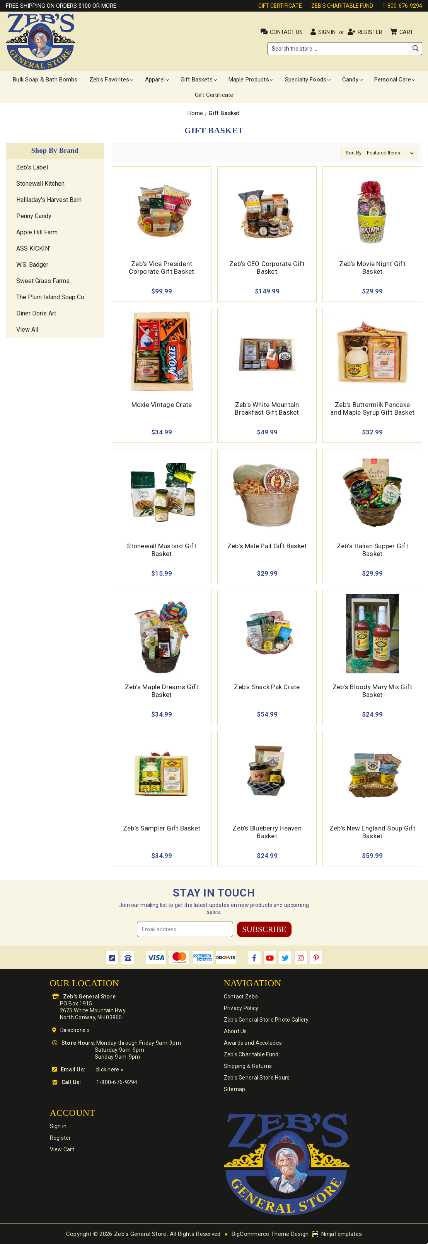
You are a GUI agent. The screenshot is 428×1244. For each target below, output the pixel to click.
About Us (235, 1031)
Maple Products (250, 79)
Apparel (157, 79)
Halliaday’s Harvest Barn (49, 199)
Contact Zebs (241, 996)
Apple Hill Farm (37, 232)
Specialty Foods (308, 79)
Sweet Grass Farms (43, 281)
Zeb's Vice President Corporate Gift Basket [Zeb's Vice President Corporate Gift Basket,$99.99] (161, 267)
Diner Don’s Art (36, 313)
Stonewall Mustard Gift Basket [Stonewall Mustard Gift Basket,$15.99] (161, 550)
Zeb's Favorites (111, 79)
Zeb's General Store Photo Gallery (266, 1020)
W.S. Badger (32, 264)
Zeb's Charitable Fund (342, 6)
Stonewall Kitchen (40, 183)
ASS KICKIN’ (33, 248)
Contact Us (286, 32)
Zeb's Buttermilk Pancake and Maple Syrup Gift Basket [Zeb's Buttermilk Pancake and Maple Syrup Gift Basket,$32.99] (372, 408)
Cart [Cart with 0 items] (406, 32)
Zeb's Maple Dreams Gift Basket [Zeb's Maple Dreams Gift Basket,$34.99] (162, 690)
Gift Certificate (280, 6)
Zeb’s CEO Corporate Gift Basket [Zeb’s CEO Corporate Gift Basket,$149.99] (267, 267)
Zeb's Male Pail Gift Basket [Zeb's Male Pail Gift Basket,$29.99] (267, 546)
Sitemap (235, 1089)
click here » (109, 1069)
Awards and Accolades (253, 1043)
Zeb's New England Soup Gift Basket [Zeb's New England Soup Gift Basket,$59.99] (372, 832)
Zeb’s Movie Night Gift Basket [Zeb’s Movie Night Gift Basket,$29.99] (372, 267)
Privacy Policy (241, 1008)
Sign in (327, 32)
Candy (352, 79)
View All (27, 329)
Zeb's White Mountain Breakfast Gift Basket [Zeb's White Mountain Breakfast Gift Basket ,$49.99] (267, 408)
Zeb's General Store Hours (257, 1078)
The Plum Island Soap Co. (50, 297)
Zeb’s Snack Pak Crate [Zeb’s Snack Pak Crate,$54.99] (267, 687)
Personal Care (394, 79)
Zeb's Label (32, 167)
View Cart (62, 1149)
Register (370, 32)
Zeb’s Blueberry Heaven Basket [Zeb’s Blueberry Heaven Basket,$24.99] (267, 832)
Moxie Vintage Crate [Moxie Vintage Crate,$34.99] (161, 404)
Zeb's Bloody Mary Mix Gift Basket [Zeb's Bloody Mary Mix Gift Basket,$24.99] (373, 690)
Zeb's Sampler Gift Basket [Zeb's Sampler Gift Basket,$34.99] (161, 828)
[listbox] (392, 153)
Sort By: (354, 153)
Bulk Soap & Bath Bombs (45, 79)
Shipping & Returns (248, 1066)
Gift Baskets (199, 79)
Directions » (75, 1030)
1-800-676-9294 (402, 6)
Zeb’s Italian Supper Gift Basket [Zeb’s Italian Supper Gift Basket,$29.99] (372, 550)
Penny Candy (33, 216)
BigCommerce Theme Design (270, 1233)
